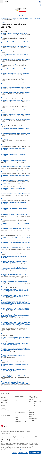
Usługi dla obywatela (33, 405)
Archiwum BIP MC (18, 405)
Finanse (16, 410)
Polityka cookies (4, 429)
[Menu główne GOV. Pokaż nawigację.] (1, 1)
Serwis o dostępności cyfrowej (35, 401)
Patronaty (16, 417)
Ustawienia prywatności (5, 433)
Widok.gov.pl (31, 412)
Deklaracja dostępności (19, 396)
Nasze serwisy (32, 403)
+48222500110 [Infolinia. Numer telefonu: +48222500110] (4, 408)
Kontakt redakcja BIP (33, 418)
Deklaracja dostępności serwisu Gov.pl (22, 431)
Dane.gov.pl (31, 408)
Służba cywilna (11, 429)
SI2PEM (30, 416)
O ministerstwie (15, 18)
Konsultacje (17, 415)
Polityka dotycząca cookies (20, 400)
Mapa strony (31, 399)
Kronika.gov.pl (32, 410)
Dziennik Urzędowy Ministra (20, 398)
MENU (21, 15)
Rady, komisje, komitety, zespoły (24, 18)
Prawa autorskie (28, 429)
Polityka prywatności (33, 420)
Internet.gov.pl (32, 414)
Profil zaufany (32, 407)
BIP (22, 429)
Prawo (16, 408)
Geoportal (12, 431)
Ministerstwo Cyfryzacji (7, 18)
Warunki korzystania (5, 431)
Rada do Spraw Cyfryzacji (35, 18)
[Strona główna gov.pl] (6, 2)
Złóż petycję (17, 419)
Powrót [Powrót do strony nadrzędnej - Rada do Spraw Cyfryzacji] (3, 22)
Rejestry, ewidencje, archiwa (20, 421)
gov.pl (4, 426)
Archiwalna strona (18, 407)
